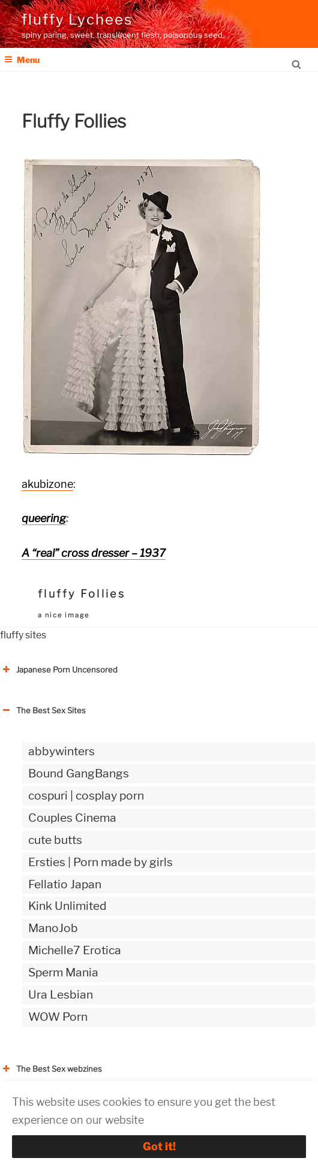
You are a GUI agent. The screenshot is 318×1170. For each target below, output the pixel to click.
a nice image (63, 615)
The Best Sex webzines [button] (51, 1069)
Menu (22, 60)
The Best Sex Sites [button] (43, 710)
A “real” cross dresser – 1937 (94, 553)
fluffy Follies (81, 593)
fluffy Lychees (77, 19)
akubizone (47, 484)
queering (44, 518)
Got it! (159, 1146)
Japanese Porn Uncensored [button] (59, 670)
